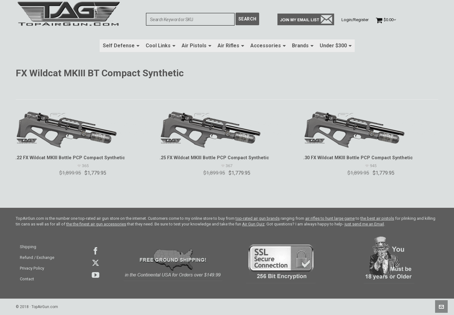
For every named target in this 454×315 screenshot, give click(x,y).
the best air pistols (377, 218)
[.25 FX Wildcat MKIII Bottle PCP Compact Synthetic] (227, 129)
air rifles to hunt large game (330, 218)
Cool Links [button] (160, 46)
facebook (95, 251)
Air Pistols (196, 46)
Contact (27, 279)
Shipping (28, 246)
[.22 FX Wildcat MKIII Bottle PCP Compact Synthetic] (82, 129)
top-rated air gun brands (258, 218)
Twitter (95, 263)
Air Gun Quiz (253, 224)
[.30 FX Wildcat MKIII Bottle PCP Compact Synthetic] (370, 129)
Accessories (268, 46)
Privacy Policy (32, 268)
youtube (95, 275)
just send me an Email (364, 224)
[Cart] (386, 19)
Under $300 (336, 46)
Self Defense (121, 46)
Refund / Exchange (37, 257)
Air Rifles (231, 46)
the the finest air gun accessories (96, 224)
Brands (302, 46)
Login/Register (355, 19)
